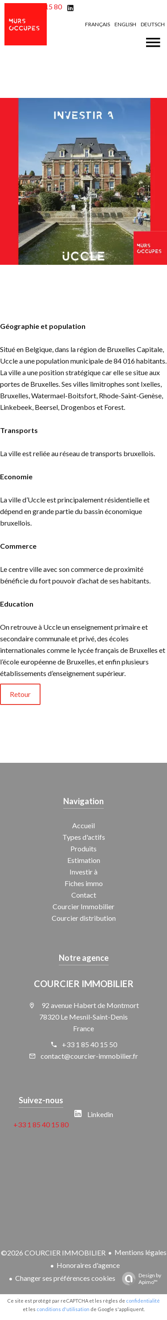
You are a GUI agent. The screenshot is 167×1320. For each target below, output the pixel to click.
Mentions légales (140, 1252)
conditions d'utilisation (63, 1309)
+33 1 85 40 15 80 (41, 1124)
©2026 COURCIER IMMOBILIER (53, 1252)
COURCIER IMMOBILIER (84, 983)
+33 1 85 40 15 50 (89, 1044)
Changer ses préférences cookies (65, 1278)
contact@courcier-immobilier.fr (89, 1056)
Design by (139, 1278)
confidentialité (143, 1301)
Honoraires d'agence (88, 1265)
